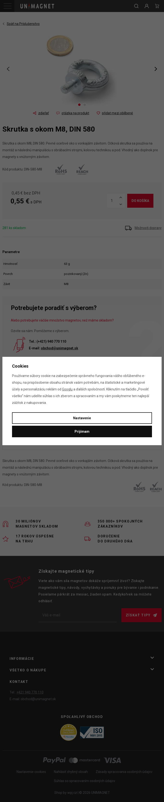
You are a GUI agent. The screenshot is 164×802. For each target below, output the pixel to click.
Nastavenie (82, 418)
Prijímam (82, 431)
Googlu (67, 389)
